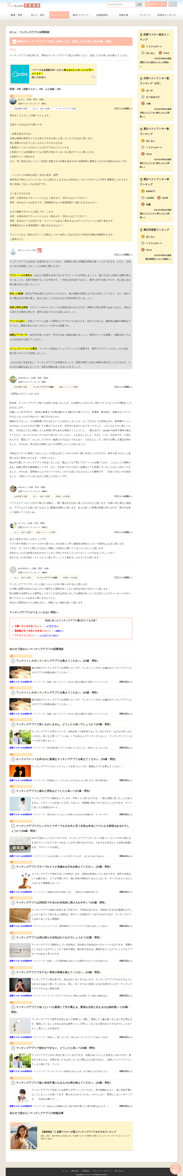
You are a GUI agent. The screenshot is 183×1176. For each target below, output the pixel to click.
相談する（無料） (156, 4)
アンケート (145, 15)
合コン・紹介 (38, 15)
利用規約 (85, 1166)
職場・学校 (16, 15)
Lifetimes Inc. (88, 1170)
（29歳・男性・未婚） (34, 566)
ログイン (173, 4)
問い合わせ (119, 1166)
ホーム (65, 1166)
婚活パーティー (81, 15)
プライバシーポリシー (102, 1166)
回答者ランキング (166, 15)
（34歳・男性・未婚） (31, 97)
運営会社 (75, 1166)
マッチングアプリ (59, 15)
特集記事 (123, 15)
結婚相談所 (102, 15)
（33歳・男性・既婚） (34, 375)
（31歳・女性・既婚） (32, 485)
